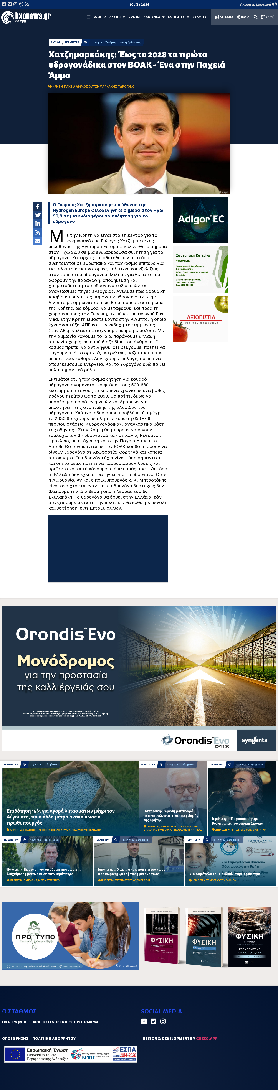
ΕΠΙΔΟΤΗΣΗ (30, 830)
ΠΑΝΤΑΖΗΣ (30, 880)
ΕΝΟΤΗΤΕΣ (178, 17)
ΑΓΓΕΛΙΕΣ (224, 17)
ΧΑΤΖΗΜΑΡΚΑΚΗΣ (103, 86)
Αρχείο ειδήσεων (50, 1022)
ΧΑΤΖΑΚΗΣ (143, 880)
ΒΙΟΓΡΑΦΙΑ (259, 829)
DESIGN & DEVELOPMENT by (180, 1039)
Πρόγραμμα (86, 1022)
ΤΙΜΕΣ (243, 17)
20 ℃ (267, 17)
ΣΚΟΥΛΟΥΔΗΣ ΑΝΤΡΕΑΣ (188, 829)
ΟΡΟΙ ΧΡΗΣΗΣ (15, 1039)
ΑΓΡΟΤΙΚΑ (16, 830)
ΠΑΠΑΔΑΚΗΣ (191, 826)
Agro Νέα (154, 17)
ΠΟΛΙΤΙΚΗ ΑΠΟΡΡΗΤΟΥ (54, 1039)
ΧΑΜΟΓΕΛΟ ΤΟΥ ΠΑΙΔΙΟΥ (221, 880)
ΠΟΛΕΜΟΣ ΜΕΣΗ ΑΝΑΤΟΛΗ (87, 830)
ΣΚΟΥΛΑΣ (246, 829)
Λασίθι (117, 17)
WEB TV (100, 17)
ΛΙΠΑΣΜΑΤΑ (63, 830)
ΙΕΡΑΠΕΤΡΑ (72, 42)
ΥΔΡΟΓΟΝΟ (126, 86)
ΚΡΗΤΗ (134, 17)
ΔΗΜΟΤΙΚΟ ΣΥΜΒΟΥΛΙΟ (158, 829)
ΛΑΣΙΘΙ (55, 42)
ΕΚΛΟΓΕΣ (200, 17)
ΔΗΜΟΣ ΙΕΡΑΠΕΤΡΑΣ (227, 829)
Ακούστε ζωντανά (258, 4)
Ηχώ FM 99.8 (14, 1022)
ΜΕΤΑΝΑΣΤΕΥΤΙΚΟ (171, 826)
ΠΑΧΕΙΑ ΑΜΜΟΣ (76, 86)
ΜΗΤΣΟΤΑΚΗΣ (47, 830)
